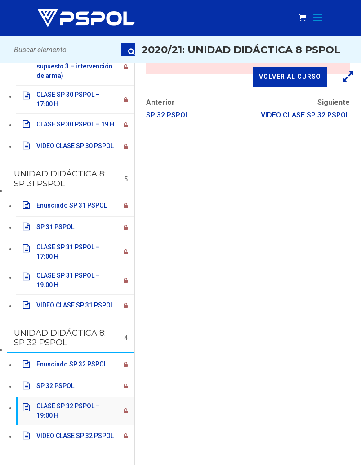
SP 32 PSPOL (167, 115)
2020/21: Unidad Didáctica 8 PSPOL (241, 49)
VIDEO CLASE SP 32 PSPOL (305, 115)
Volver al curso (290, 76)
